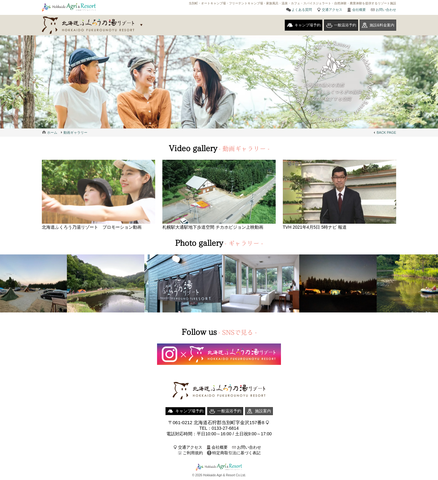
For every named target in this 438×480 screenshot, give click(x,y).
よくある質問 (301, 9)
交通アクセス (332, 9)
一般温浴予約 (345, 25)
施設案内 (263, 411)
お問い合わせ (386, 9)
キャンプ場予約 (308, 25)
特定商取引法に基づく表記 (236, 453)
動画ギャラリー (75, 132)
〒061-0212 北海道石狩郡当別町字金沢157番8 (216, 422)
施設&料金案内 (382, 25)
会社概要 (359, 9)
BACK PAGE (386, 132)
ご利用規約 (193, 453)
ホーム (52, 132)
